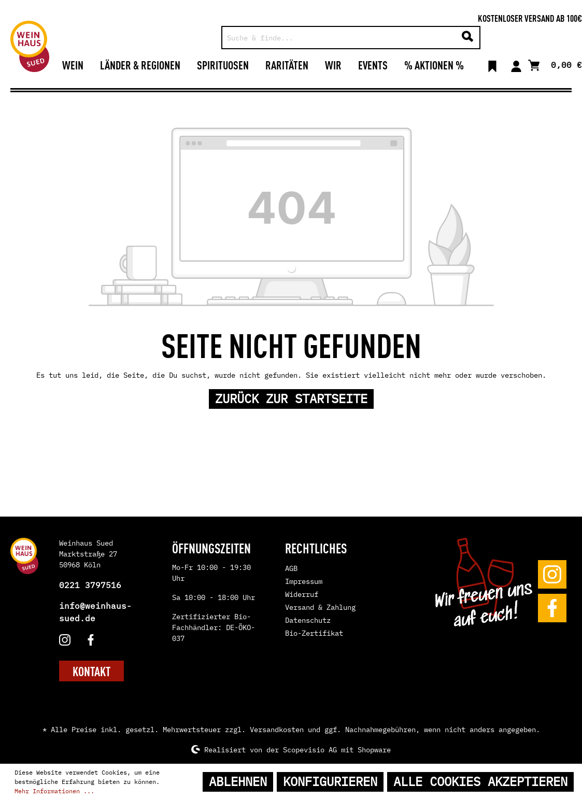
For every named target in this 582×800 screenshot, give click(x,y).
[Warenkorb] (555, 64)
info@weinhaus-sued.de (95, 612)
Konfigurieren (330, 782)
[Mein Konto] (516, 65)
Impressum (303, 581)
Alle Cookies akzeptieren (480, 782)
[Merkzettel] (492, 65)
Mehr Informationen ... (54, 791)
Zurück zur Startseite (291, 399)
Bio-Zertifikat (314, 633)
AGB (291, 568)
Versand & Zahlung (320, 607)
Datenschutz (308, 620)
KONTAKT (91, 671)
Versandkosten (277, 729)
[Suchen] (467, 37)
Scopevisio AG (310, 749)
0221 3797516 (90, 585)
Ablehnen (238, 782)
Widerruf (301, 594)
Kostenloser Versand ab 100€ (530, 17)
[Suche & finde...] (339, 37)
